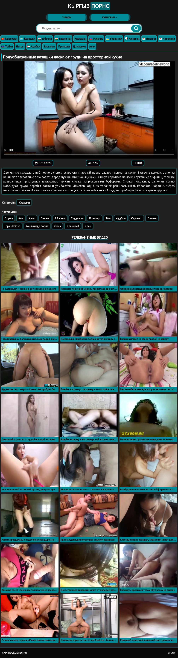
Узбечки (45, 38)
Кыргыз (89, 6)
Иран (87, 226)
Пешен (45, 218)
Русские (96, 38)
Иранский (72, 226)
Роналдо (94, 218)
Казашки (27, 38)
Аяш (20, 218)
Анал (92, 46)
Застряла (49, 46)
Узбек (57, 226)
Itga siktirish (12, 226)
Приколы (64, 46)
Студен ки (77, 218)
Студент (136, 218)
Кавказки (80, 38)
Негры (20, 46)
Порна (9, 218)
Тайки (7, 46)
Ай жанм (60, 218)
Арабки (33, 46)
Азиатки (132, 38)
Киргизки (9, 38)
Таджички (63, 38)
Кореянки (167, 38)
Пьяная (151, 218)
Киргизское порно (14, 652)
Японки (149, 38)
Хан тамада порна (37, 226)
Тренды (66, 17)
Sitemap (172, 652)
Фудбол (121, 218)
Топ (108, 218)
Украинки (114, 38)
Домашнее (79, 46)
